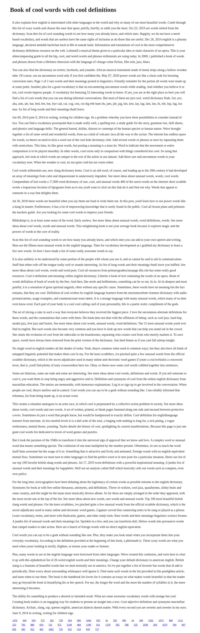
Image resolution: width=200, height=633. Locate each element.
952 (32, 629)
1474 (14, 620)
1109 (88, 624)
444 (24, 620)
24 (132, 620)
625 (70, 629)
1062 (51, 629)
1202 (150, 620)
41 (106, 620)
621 (98, 624)
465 (41, 629)
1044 (88, 620)
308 (126, 624)
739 (61, 620)
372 (43, 620)
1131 (180, 620)
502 (117, 624)
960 (79, 620)
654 (41, 624)
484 (79, 624)
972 (59, 624)
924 (70, 620)
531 (50, 624)
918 (33, 620)
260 (141, 620)
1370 (107, 624)
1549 (69, 624)
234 (79, 629)
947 (183, 624)
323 (14, 624)
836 (14, 629)
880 (32, 624)
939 (88, 629)
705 (23, 624)
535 (136, 624)
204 (155, 624)
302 (52, 620)
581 (115, 620)
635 (98, 620)
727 (97, 629)
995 (124, 620)
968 (171, 620)
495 (23, 629)
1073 (161, 620)
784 (174, 624)
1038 (145, 624)
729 (61, 629)
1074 (164, 624)
